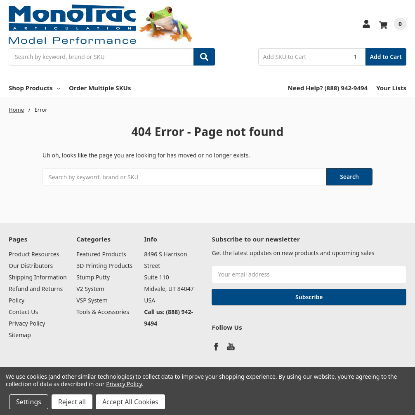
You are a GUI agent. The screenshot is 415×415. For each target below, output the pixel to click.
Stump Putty (93, 277)
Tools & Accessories (102, 312)
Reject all (72, 401)
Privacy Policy (27, 323)
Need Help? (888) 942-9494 (328, 88)
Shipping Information (38, 277)
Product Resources (34, 254)
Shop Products (34, 88)
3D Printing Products (104, 266)
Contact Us (23, 312)
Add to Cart (386, 57)
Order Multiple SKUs (100, 88)
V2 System (90, 289)
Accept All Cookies (130, 401)
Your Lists (391, 88)
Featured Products (101, 254)
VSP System (92, 300)
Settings (28, 401)
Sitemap (20, 335)
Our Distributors (31, 266)
